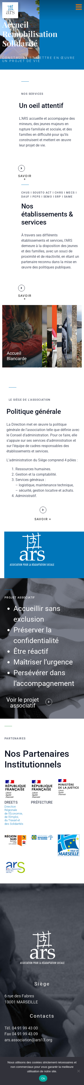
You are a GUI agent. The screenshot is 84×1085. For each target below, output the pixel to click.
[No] (78, 1071)
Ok (43, 1078)
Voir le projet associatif (22, 702)
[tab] (22, 336)
